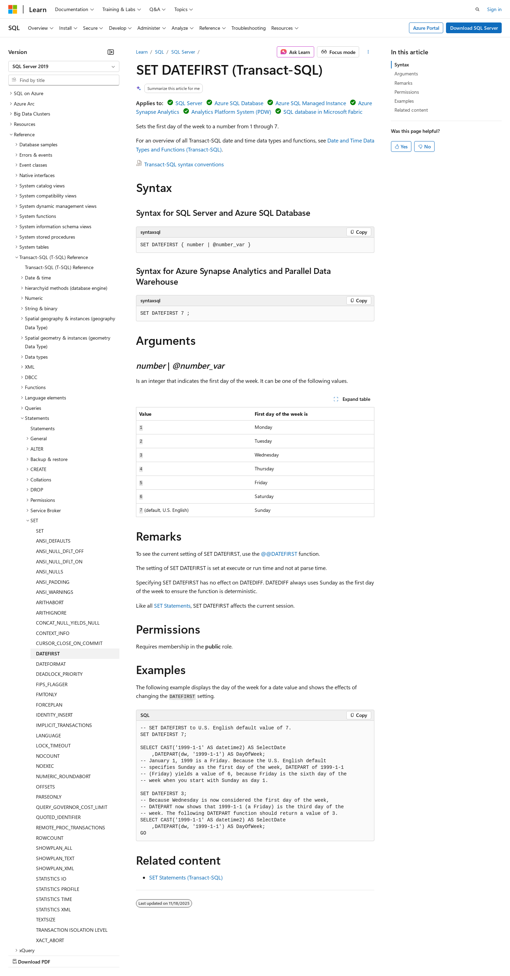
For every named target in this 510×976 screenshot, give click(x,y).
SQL (159, 51)
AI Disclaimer (22, 954)
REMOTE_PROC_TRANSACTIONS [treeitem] (70, 767)
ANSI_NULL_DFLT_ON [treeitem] (59, 501)
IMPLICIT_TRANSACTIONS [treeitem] (64, 665)
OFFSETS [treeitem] (45, 726)
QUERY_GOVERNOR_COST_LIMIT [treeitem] (71, 747)
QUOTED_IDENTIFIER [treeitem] (58, 757)
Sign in (494, 9)
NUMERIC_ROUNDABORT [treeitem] (63, 716)
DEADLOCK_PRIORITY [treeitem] (59, 613)
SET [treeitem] (40, 470)
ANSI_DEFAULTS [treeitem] (53, 480)
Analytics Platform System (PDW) (231, 111)
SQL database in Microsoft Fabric (323, 111)
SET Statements (172, 605)
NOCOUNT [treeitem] (48, 695)
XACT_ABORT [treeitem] (50, 880)
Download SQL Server (474, 28)
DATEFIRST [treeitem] (48, 593)
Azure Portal (426, 28)
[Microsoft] (12, 9)
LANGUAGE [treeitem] (48, 675)
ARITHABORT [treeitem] (50, 542)
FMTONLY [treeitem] (46, 634)
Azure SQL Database (239, 103)
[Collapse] (110, 52)
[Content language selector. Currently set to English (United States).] (40, 938)
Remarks (403, 83)
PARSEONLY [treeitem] (49, 736)
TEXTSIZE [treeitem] (45, 859)
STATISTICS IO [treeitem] (51, 818)
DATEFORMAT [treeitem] (51, 603)
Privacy (151, 954)
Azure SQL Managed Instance (310, 103)
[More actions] (368, 51)
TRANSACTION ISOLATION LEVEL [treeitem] (72, 869)
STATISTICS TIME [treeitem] (54, 839)
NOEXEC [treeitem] (45, 705)
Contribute (123, 954)
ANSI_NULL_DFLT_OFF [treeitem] (60, 491)
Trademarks (287, 954)
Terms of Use (252, 954)
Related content (411, 110)
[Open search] (477, 9)
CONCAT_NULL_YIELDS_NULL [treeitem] (68, 562)
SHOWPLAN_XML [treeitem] (55, 808)
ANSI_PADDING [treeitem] (53, 521)
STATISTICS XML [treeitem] (53, 849)
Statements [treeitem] (42, 368)
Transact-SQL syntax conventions (184, 164)
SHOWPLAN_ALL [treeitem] (54, 787)
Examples (404, 101)
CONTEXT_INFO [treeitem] (53, 573)
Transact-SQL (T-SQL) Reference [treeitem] (59, 207)
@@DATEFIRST (279, 553)
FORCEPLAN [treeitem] (49, 644)
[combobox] (63, 66)
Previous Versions (62, 954)
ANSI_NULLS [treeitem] (49, 511)
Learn (142, 51)
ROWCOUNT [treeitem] (49, 777)
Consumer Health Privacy (199, 954)
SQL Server (183, 51)
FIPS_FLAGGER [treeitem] (51, 624)
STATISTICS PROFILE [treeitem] (57, 829)
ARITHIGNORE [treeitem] (51, 552)
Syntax (401, 64)
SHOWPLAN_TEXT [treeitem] (55, 798)
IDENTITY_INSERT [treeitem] (54, 654)
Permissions (406, 92)
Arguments (406, 73)
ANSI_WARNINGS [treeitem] (54, 531)
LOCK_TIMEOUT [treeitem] (53, 685)
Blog (94, 954)
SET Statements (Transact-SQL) (186, 877)
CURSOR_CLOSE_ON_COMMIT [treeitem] (69, 583)
